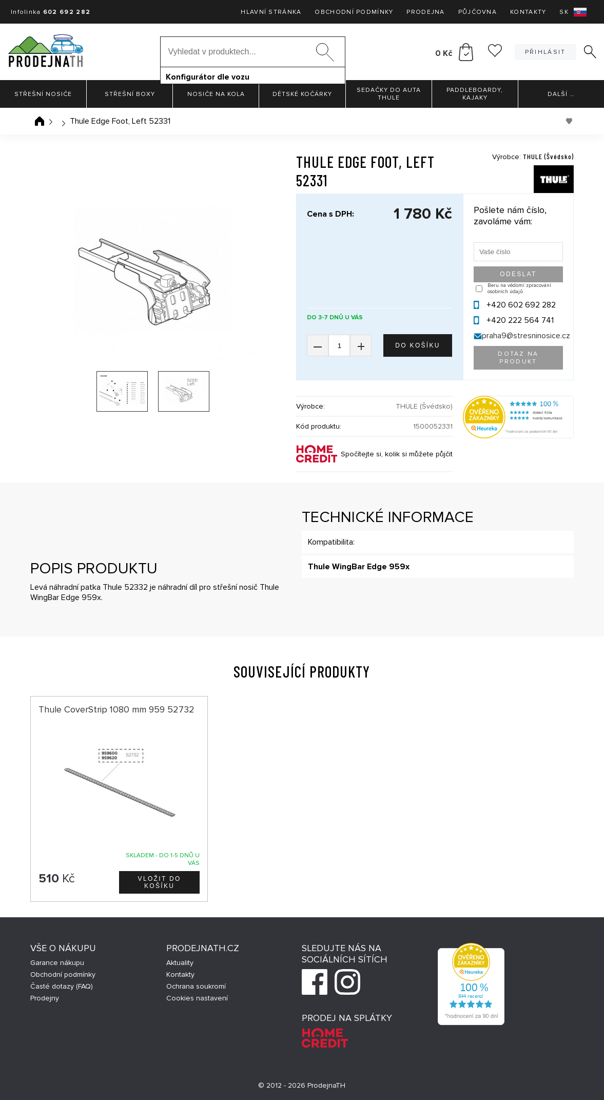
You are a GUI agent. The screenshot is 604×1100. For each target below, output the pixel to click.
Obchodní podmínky (354, 12)
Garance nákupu (57, 962)
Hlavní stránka (271, 12)
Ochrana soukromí (196, 986)
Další (561, 94)
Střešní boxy (130, 94)
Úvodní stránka (39, 121)
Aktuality (179, 962)
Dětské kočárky (302, 94)
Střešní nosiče (43, 94)
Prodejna (425, 12)
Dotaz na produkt (518, 357)
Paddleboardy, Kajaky (474, 94)
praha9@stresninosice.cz (526, 336)
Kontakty (528, 12)
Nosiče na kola (216, 94)
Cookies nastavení (197, 998)
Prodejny (44, 998)
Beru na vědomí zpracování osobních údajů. (519, 288)
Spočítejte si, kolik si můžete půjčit (397, 454)
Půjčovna (477, 12)
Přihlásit (545, 52)
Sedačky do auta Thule (389, 94)
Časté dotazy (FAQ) (61, 986)
